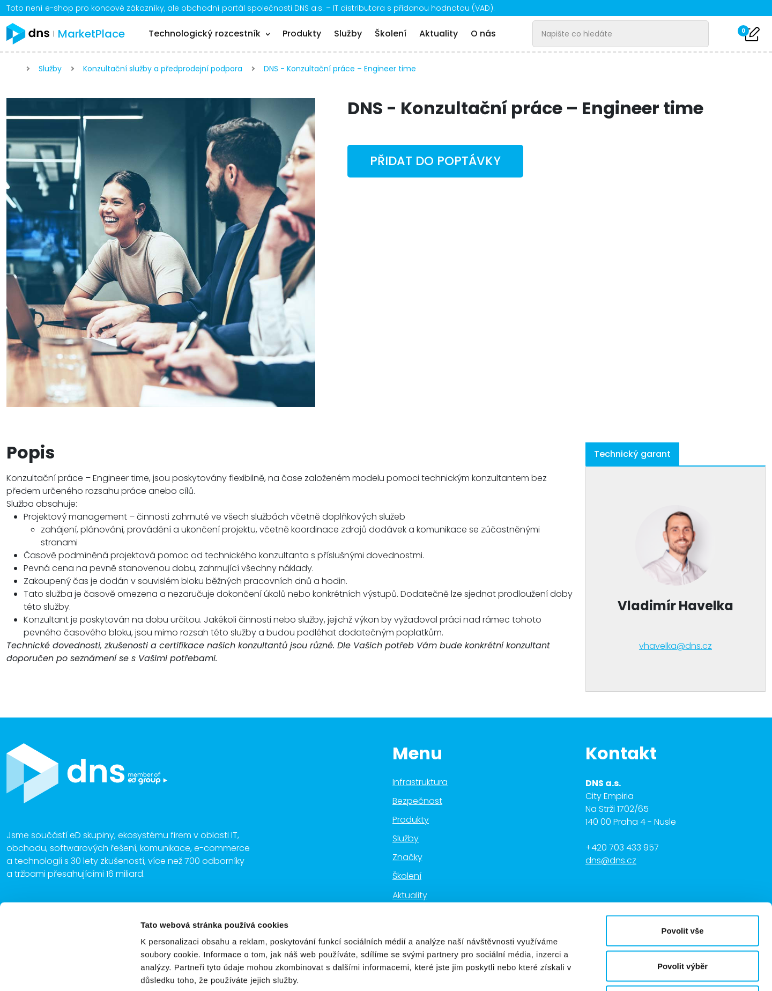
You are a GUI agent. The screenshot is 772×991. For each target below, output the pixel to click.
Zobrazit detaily (567, 969)
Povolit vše (682, 850)
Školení (390, 33)
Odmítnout (682, 920)
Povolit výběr (682, 885)
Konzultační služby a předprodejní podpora (162, 68)
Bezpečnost (417, 801)
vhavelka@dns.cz (675, 646)
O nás (483, 33)
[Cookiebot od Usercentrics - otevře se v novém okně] (69, 970)
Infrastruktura (420, 782)
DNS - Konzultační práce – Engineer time (340, 68)
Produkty (302, 33)
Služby (348, 33)
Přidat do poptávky (435, 160)
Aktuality (438, 33)
